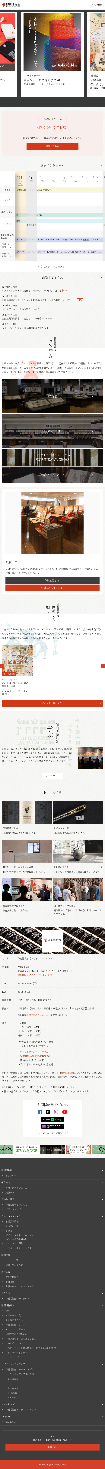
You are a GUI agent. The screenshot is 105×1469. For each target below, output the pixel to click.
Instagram (13, 1388)
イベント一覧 (11, 1260)
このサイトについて (15, 1343)
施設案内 (9, 1192)
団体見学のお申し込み (16, 1334)
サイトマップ (12, 1357)
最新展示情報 (67, 1073)
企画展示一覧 (12, 1226)
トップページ (11, 1176)
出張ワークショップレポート (19, 1286)
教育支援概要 (12, 1277)
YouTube (12, 1393)
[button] (41, 101)
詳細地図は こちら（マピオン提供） (35, 975)
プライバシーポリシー (16, 1353)
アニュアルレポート (15, 1329)
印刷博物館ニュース (15, 1325)
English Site (11, 1422)
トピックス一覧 (13, 1315)
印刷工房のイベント (15, 1265)
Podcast (12, 1397)
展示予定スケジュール (37, 1015)
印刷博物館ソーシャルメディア (20, 1369)
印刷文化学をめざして (16, 1205)
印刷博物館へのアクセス (17, 1298)
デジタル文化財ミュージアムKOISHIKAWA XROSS (19, 1237)
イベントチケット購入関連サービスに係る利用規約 (30, 1348)
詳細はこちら (52, 146)
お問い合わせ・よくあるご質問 (20, 1339)
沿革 (7, 1311)
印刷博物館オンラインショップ (20, 1409)
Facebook (13, 1379)
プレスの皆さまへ (14, 1320)
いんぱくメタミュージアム (18, 1248)
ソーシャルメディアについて (52, 1133)
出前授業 (9, 1282)
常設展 (8, 1231)
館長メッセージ (13, 1209)
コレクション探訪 (14, 1243)
